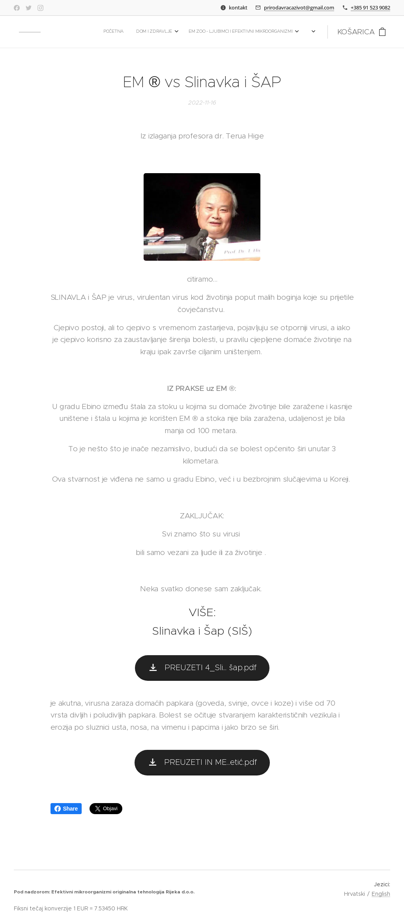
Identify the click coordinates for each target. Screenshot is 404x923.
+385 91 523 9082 (370, 7)
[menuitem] (161, 32)
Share (66, 808)
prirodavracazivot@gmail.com (299, 7)
